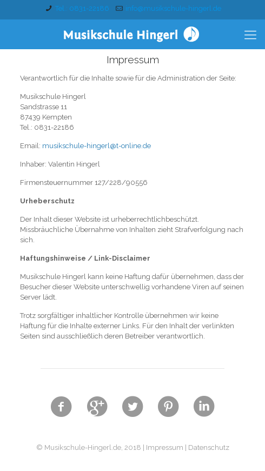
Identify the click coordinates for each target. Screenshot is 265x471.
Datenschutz (208, 447)
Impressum (164, 447)
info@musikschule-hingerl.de (173, 8)
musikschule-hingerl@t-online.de (96, 146)
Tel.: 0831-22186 (82, 8)
